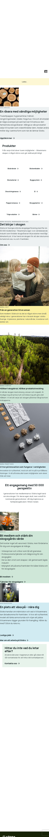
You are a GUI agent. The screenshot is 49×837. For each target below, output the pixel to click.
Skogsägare (24, 55)
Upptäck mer (6, 138)
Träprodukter (12, 214)
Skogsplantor (34, 203)
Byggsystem (35, 180)
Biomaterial (11, 180)
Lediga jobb (5, 665)
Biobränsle (12, 168)
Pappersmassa (12, 203)
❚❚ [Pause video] (46, 71)
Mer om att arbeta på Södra (13, 670)
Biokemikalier (35, 168)
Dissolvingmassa (11, 191)
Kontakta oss (24, 62)
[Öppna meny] (45, 4)
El (34, 191)
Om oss (3, 245)
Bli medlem (5, 576)
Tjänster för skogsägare (11, 581)
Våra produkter (24, 49)
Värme (34, 214)
